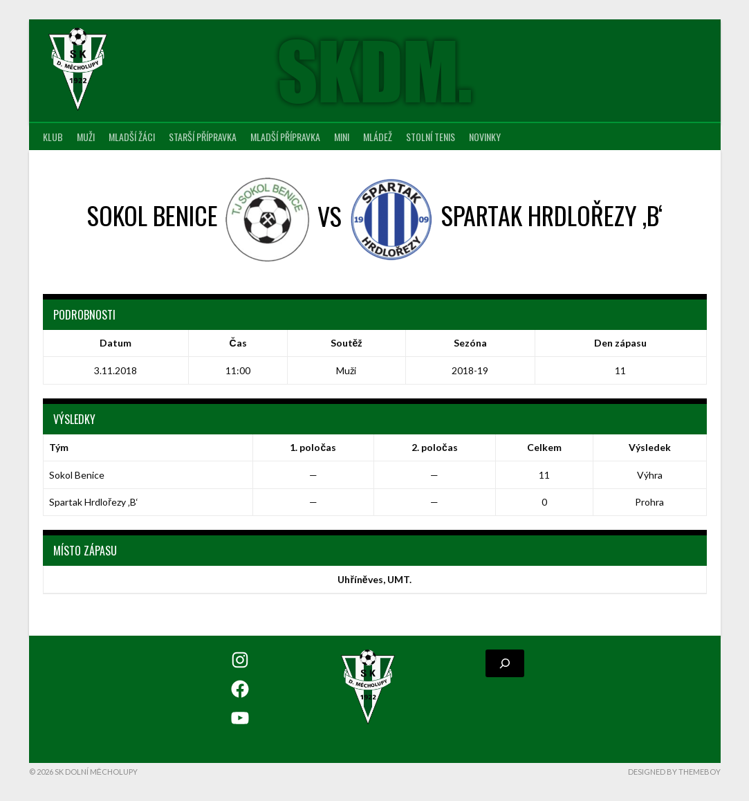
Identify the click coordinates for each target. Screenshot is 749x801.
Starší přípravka (203, 136)
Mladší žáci (132, 136)
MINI (341, 136)
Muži (86, 136)
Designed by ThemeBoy (674, 771)
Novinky (485, 136)
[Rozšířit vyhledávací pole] (505, 663)
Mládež (377, 136)
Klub (53, 136)
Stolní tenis (430, 136)
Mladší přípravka (285, 136)
